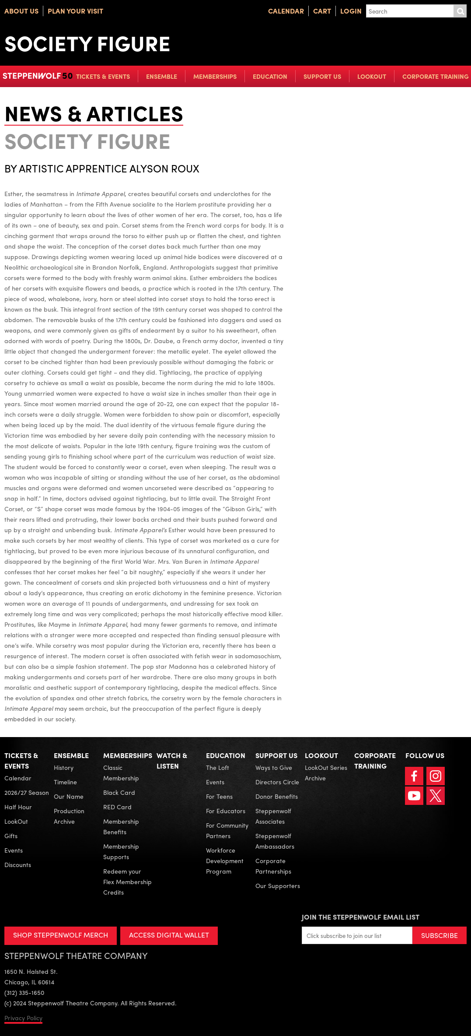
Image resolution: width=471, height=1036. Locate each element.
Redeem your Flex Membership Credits (127, 881)
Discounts (17, 864)
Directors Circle (277, 781)
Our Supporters (277, 885)
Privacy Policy (23, 1017)
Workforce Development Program (225, 860)
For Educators (225, 810)
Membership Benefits (121, 826)
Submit (460, 11)
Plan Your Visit (75, 11)
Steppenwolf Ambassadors (274, 840)
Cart (322, 11)
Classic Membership (121, 772)
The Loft (217, 767)
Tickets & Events (103, 76)
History (63, 767)
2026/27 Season (26, 792)
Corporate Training (435, 76)
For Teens (219, 796)
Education (270, 76)
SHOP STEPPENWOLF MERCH (60, 935)
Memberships (215, 76)
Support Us (322, 76)
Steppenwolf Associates (273, 815)
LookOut (371, 76)
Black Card (119, 792)
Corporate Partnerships (273, 865)
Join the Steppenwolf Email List (360, 917)
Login (351, 11)
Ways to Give (273, 767)
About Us (21, 11)
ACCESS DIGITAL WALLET (169, 935)
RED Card (117, 806)
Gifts (10, 835)
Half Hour (18, 806)
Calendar (286, 11)
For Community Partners (227, 830)
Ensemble (161, 76)
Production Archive (69, 815)
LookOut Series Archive (326, 772)
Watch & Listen (172, 760)
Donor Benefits (276, 796)
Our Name (69, 796)
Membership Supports (121, 851)
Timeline (65, 781)
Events (13, 850)
